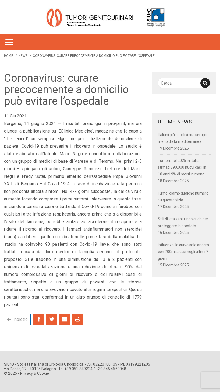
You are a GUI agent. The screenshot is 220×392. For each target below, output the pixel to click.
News (23, 56)
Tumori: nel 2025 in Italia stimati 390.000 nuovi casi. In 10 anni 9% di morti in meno (182, 167)
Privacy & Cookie (34, 373)
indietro (20, 319)
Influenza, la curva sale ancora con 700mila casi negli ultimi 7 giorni (183, 252)
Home (8, 56)
